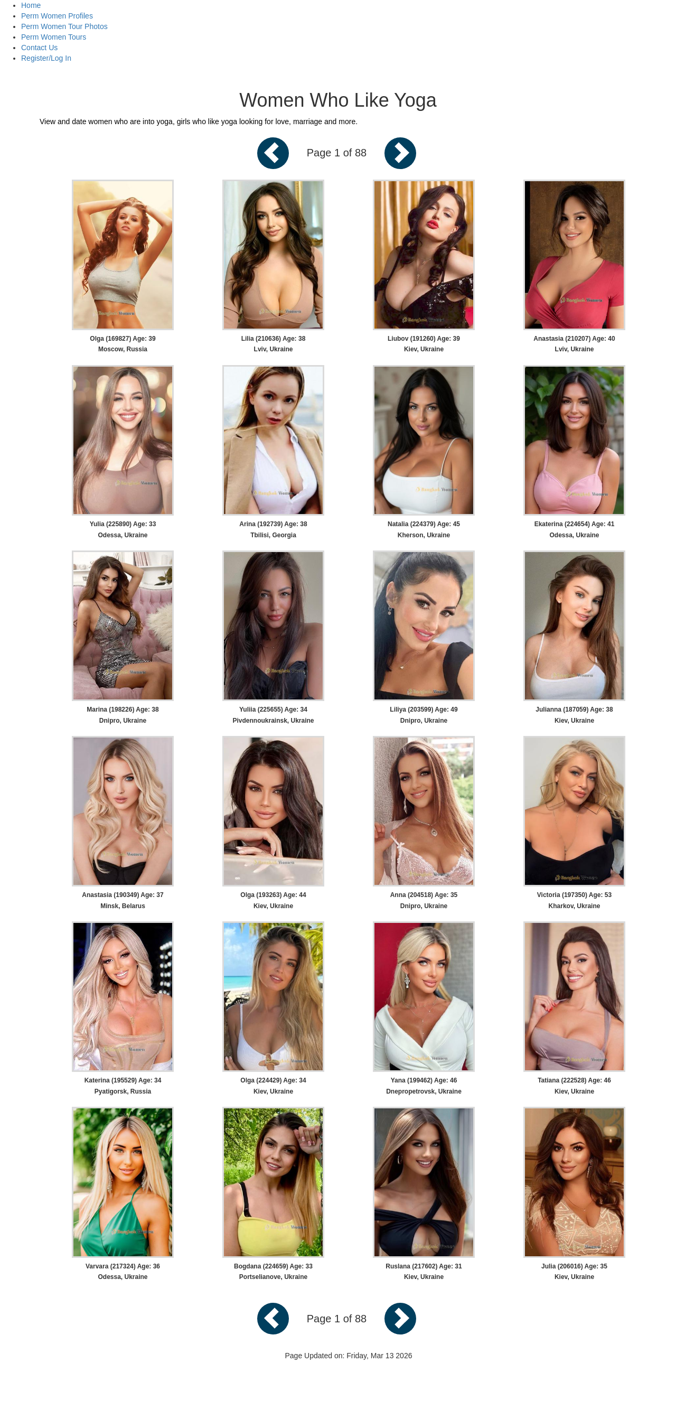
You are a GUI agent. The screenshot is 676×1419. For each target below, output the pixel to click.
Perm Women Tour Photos (64, 26)
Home (31, 5)
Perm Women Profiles (57, 16)
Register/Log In (46, 58)
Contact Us (39, 47)
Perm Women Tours (53, 37)
